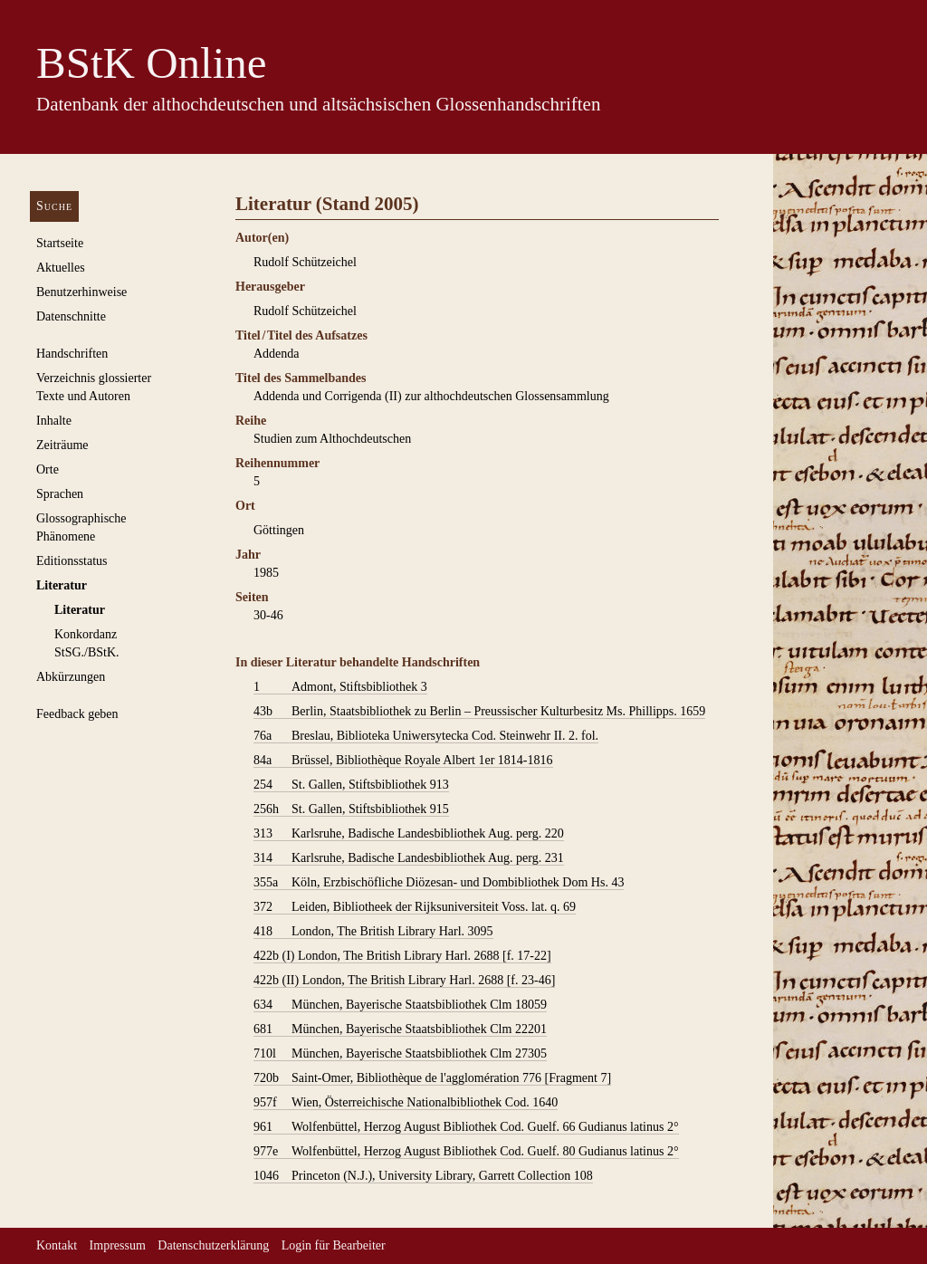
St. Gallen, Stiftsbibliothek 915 (351, 809)
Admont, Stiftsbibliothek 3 (340, 687)
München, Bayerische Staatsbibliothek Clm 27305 (400, 1054)
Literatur (61, 585)
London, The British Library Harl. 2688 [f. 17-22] (402, 956)
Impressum (118, 1245)
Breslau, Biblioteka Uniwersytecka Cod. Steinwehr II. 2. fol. (425, 736)
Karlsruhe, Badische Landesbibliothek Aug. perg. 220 (408, 834)
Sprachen (59, 494)
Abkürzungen (70, 677)
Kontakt (56, 1245)
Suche (54, 206)
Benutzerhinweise (81, 292)
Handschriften (72, 353)
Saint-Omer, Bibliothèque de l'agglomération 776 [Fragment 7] (432, 1078)
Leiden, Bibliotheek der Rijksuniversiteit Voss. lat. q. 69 (414, 907)
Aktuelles (60, 267)
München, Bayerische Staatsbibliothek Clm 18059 (400, 1005)
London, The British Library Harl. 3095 (373, 931)
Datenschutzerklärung (213, 1245)
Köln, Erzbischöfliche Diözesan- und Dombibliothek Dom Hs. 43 (438, 883)
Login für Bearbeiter (334, 1245)
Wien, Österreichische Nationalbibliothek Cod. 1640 (405, 1103)
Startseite (59, 243)
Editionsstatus (72, 561)
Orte (47, 469)
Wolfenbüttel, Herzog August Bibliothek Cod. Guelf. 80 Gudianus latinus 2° (466, 1151)
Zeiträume (62, 445)
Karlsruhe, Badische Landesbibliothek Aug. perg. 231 (408, 858)
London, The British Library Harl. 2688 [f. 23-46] (404, 980)
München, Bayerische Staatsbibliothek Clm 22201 (400, 1029)
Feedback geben (77, 714)
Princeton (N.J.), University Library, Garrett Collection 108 (423, 1176)
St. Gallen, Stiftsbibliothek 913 (351, 785)
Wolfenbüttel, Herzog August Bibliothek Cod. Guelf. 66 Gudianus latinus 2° (466, 1127)
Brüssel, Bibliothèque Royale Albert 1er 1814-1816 (403, 760)
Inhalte (54, 420)
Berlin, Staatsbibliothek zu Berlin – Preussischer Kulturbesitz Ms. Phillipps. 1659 (479, 711)
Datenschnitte (71, 316)
